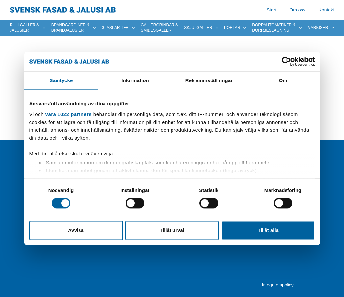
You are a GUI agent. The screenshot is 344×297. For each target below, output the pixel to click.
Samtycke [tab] (61, 80)
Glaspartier (118, 28)
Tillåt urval (172, 230)
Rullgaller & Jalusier (27, 28)
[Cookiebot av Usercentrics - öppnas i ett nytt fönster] (286, 61)
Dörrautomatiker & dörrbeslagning (277, 28)
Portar (235, 28)
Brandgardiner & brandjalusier (73, 28)
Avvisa (76, 230)
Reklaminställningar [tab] (209, 80)
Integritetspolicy (278, 284)
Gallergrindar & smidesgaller (159, 28)
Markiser (321, 28)
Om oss (297, 9)
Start (272, 9)
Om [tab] (283, 80)
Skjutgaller (201, 28)
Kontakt (326, 9)
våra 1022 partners (68, 114)
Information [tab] (135, 80)
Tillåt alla (268, 230)
